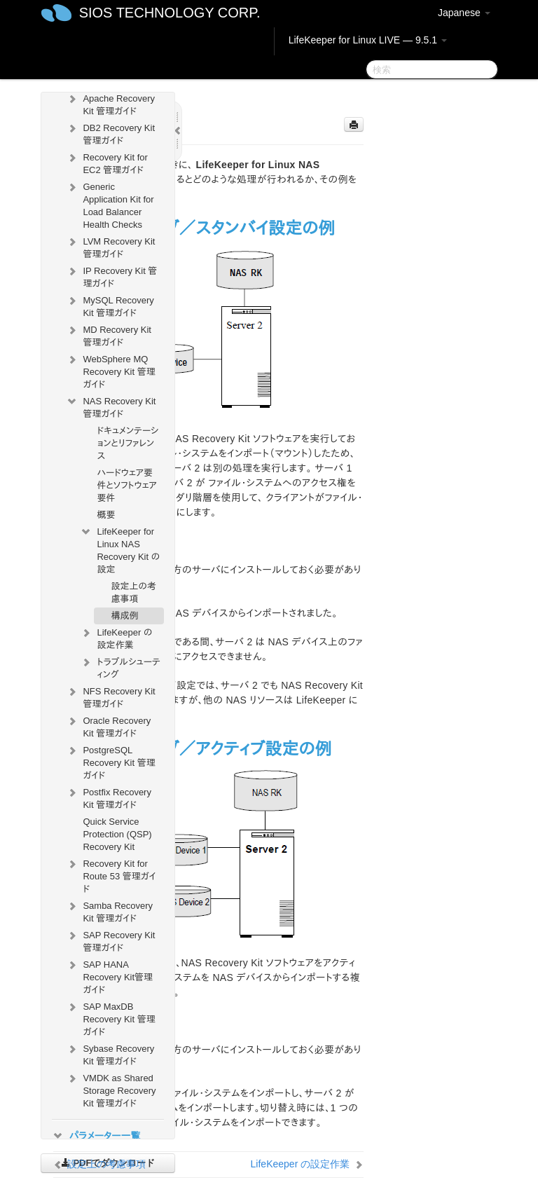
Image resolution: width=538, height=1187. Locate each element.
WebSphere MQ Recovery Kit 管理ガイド (110, 370)
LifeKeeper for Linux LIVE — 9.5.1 (368, 40)
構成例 (124, 615)
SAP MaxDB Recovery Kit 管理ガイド (110, 1018)
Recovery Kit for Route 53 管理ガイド (111, 875)
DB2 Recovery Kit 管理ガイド (110, 133)
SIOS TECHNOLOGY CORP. (170, 12)
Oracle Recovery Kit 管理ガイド (108, 726)
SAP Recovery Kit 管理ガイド (110, 940)
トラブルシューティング (120, 667)
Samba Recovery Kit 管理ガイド (109, 911)
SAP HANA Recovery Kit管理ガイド (109, 975)
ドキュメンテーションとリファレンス (127, 443)
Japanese (464, 12)
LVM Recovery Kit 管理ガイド (110, 246)
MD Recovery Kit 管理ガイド (108, 335)
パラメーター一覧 (96, 1135)
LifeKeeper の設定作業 (116, 637)
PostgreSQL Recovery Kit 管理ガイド (110, 761)
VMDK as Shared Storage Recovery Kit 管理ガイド (111, 1089)
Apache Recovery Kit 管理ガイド (110, 103)
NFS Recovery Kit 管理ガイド (110, 696)
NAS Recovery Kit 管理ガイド (111, 406)
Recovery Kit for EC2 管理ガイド (106, 162)
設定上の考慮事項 (133, 592)
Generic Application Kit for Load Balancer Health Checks (109, 204)
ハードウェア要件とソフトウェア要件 (127, 485)
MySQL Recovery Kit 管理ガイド (109, 305)
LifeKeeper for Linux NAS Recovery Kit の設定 (120, 549)
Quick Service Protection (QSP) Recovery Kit (117, 834)
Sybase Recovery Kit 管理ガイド (110, 1053)
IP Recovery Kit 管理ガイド (111, 276)
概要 (106, 514)
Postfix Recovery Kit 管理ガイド (108, 797)
